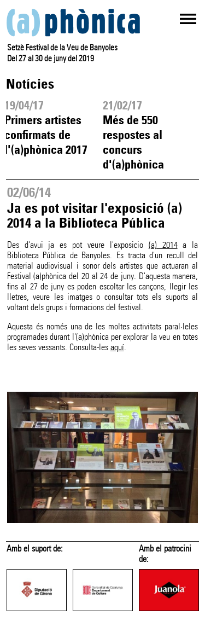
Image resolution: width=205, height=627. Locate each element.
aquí (117, 347)
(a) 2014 (163, 245)
